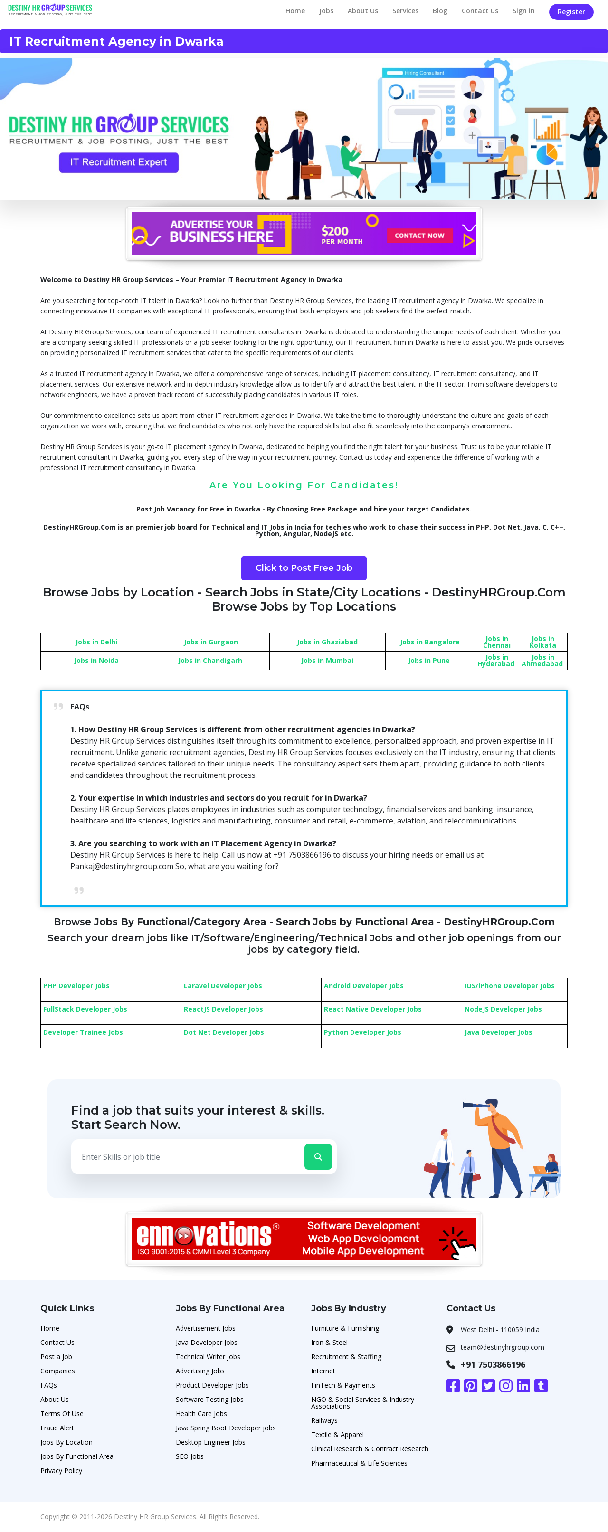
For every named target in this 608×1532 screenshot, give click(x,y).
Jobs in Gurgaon (211, 641)
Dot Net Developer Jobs (224, 1032)
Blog (440, 10)
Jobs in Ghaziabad (327, 641)
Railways (324, 1420)
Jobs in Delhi (96, 641)
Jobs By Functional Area (77, 1456)
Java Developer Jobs (498, 1032)
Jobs (326, 10)
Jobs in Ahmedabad (542, 660)
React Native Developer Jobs (373, 1008)
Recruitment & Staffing (346, 1356)
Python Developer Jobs (362, 1032)
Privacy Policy (61, 1470)
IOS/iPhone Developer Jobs (510, 985)
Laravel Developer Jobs (223, 985)
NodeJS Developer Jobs (503, 1008)
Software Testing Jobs (210, 1399)
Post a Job (56, 1356)
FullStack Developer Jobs (85, 1008)
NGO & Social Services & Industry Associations (362, 1402)
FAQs (48, 1385)
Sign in (524, 10)
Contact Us (57, 1342)
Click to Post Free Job (304, 568)
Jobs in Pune (429, 660)
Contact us (480, 10)
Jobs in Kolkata (543, 642)
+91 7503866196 (493, 1364)
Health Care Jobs (201, 1413)
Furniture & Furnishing (345, 1328)
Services (405, 10)
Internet (323, 1370)
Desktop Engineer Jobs (211, 1442)
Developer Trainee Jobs (83, 1032)
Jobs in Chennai (497, 642)
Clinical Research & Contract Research (369, 1448)
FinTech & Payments (343, 1385)
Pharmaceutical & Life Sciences (359, 1462)
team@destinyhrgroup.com (502, 1347)
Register (571, 11)
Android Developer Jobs (364, 985)
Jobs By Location (66, 1442)
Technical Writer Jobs (208, 1356)
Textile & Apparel (337, 1434)
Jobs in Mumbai (327, 660)
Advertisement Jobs (206, 1328)
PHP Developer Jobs (76, 985)
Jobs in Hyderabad (495, 660)
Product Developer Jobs (212, 1385)
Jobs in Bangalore (430, 641)
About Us (363, 10)
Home (295, 10)
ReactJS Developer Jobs (223, 1008)
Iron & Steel (329, 1342)
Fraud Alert (57, 1427)
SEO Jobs (190, 1456)
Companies (57, 1370)
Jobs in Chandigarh (210, 660)
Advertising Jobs (200, 1370)
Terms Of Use (62, 1413)
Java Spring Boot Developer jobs (226, 1427)
